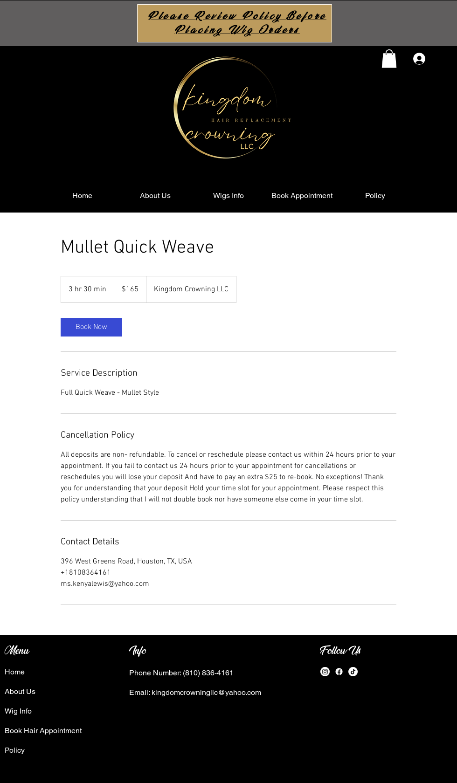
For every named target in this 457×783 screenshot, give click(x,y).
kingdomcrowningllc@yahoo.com (206, 692)
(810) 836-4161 (207, 672)
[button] (389, 58)
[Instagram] (325, 671)
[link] (91, 327)
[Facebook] (339, 671)
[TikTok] (353, 671)
